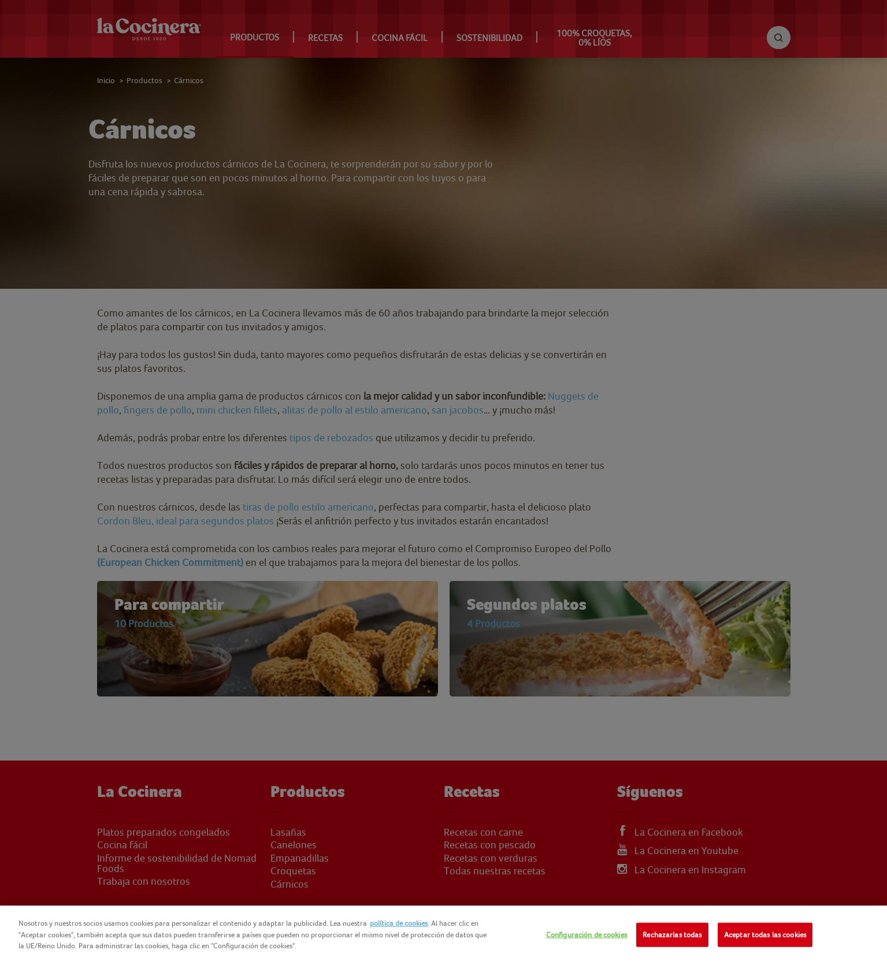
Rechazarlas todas (672, 934)
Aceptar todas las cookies (765, 934)
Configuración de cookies (586, 934)
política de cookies (399, 923)
